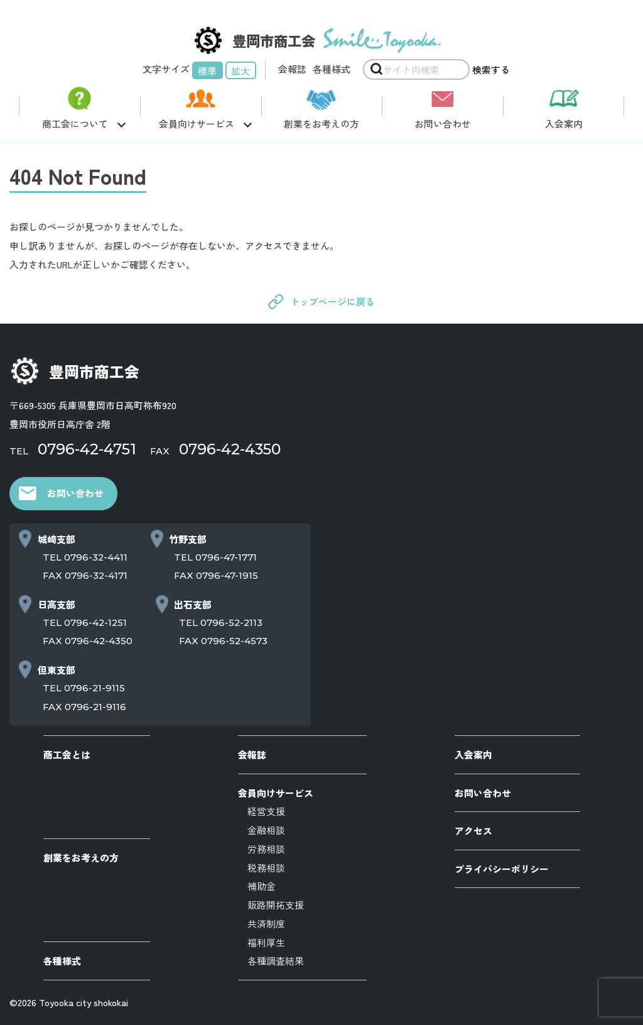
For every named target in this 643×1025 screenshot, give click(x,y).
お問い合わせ (442, 123)
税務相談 (266, 867)
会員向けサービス (275, 792)
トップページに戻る (332, 301)
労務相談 (266, 848)
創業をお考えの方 (321, 123)
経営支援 (266, 811)
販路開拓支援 (275, 904)
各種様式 (331, 68)
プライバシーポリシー (502, 868)
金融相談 (266, 829)
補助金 (261, 885)
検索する (491, 69)
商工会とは (66, 754)
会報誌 (292, 68)
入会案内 (564, 123)
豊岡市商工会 (94, 371)
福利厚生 (266, 942)
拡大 (240, 70)
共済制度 (266, 923)
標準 (207, 70)
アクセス (473, 830)
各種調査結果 (275, 960)
